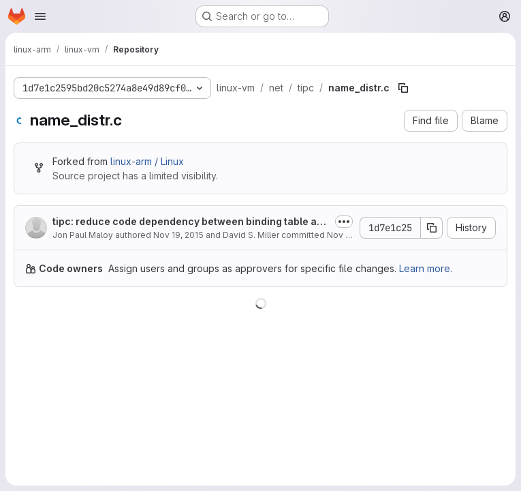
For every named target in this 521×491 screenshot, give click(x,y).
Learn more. (425, 268)
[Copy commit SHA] (432, 228)
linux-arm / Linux (147, 161)
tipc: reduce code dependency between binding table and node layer (190, 221)
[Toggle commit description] (344, 221)
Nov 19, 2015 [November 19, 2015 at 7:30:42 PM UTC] (178, 235)
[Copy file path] (403, 88)
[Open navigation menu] (40, 16)
